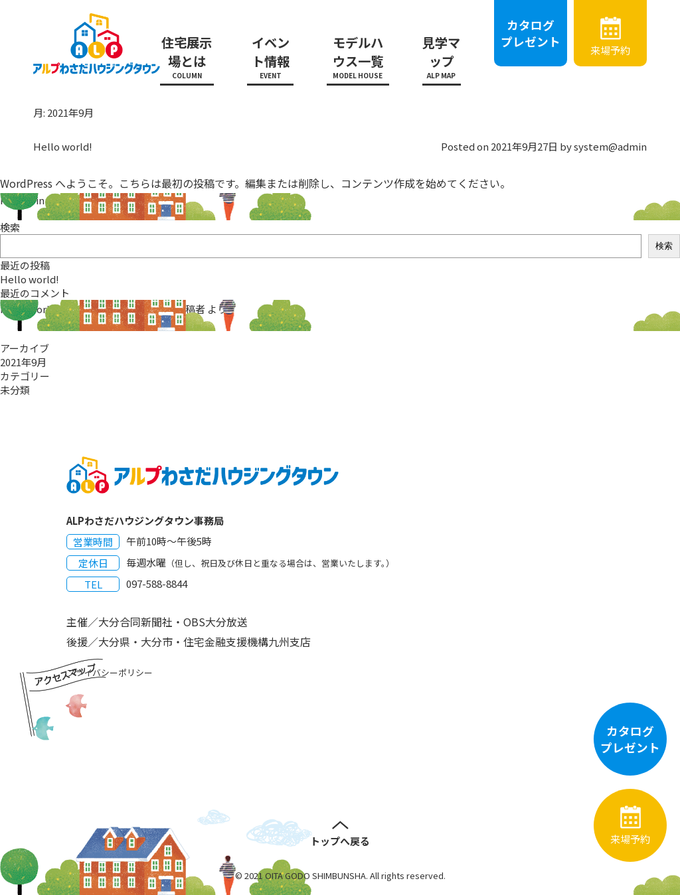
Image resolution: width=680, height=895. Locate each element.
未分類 (61, 200)
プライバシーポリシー (109, 672)
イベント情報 (270, 56)
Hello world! (62, 146)
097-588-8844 (156, 583)
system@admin (610, 146)
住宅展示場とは (187, 56)
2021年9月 (23, 362)
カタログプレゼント (530, 33)
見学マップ (441, 56)
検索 (10, 227)
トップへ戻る (340, 841)
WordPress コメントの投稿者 (139, 309)
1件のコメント (108, 200)
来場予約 (610, 50)
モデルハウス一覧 (357, 56)
